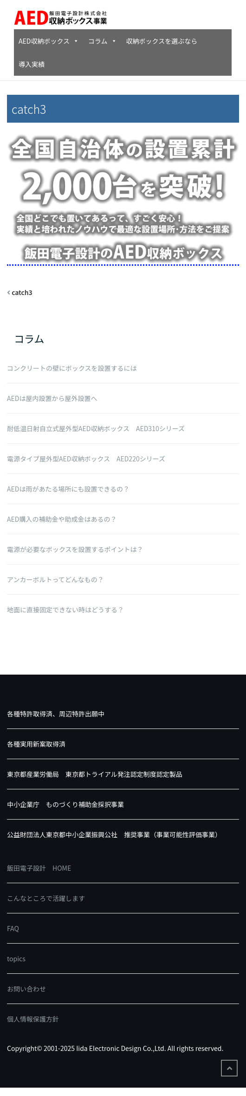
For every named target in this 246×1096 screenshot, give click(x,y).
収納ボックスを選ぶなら (162, 41)
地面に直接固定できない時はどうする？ (65, 609)
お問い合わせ (26, 988)
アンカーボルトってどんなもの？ (55, 579)
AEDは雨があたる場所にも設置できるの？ (68, 488)
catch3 (22, 292)
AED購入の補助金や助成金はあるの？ (62, 519)
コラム (102, 41)
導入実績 (32, 64)
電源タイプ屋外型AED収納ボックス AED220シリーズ (86, 458)
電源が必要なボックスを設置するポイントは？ (75, 549)
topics (16, 958)
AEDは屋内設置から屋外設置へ (52, 398)
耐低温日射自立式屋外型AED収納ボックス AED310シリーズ (96, 428)
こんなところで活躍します (46, 898)
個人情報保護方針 (33, 1019)
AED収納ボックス (49, 41)
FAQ (13, 928)
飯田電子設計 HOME (39, 868)
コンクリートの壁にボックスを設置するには (72, 368)
